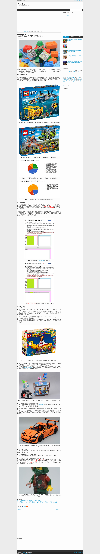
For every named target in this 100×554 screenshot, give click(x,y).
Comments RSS (80, 552)
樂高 (74, 81)
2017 (79, 70)
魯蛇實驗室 (76, 0)
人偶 (69, 71)
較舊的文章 (58, 509)
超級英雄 (66, 79)
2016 (74, 70)
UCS (70, 85)
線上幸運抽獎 (40, 260)
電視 (80, 80)
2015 (70, 70)
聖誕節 (74, 80)
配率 (64, 77)
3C (66, 71)
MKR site (29, 553)
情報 (73, 77)
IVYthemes (25, 553)
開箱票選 (75, 79)
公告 (78, 71)
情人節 (70, 77)
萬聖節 (66, 80)
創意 (75, 78)
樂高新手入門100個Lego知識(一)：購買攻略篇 (29, 500)
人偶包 (74, 71)
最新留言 (72, 36)
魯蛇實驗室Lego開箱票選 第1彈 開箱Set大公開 (31, 36)
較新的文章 (20, 509)
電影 (64, 81)
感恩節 (79, 79)
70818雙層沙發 (28, 367)
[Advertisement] (39, 21)
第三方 (72, 78)
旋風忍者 (67, 78)
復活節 (79, 78)
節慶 (70, 80)
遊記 (77, 80)
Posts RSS (75, 552)
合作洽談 (80, 0)
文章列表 (79, 36)
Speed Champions (65, 85)
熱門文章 (66, 36)
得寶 (67, 77)
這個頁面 (41, 404)
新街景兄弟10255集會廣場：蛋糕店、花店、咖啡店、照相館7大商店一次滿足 (37, 502)
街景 (81, 78)
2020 (64, 71)
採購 (79, 77)
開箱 (71, 79)
